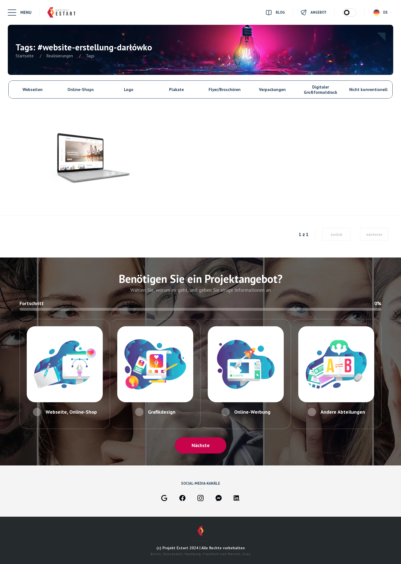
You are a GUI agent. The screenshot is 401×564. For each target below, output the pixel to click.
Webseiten (33, 89)
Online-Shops (80, 89)
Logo (128, 89)
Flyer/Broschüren (225, 89)
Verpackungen (272, 89)
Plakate (176, 89)
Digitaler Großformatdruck (320, 89)
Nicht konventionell (368, 89)
